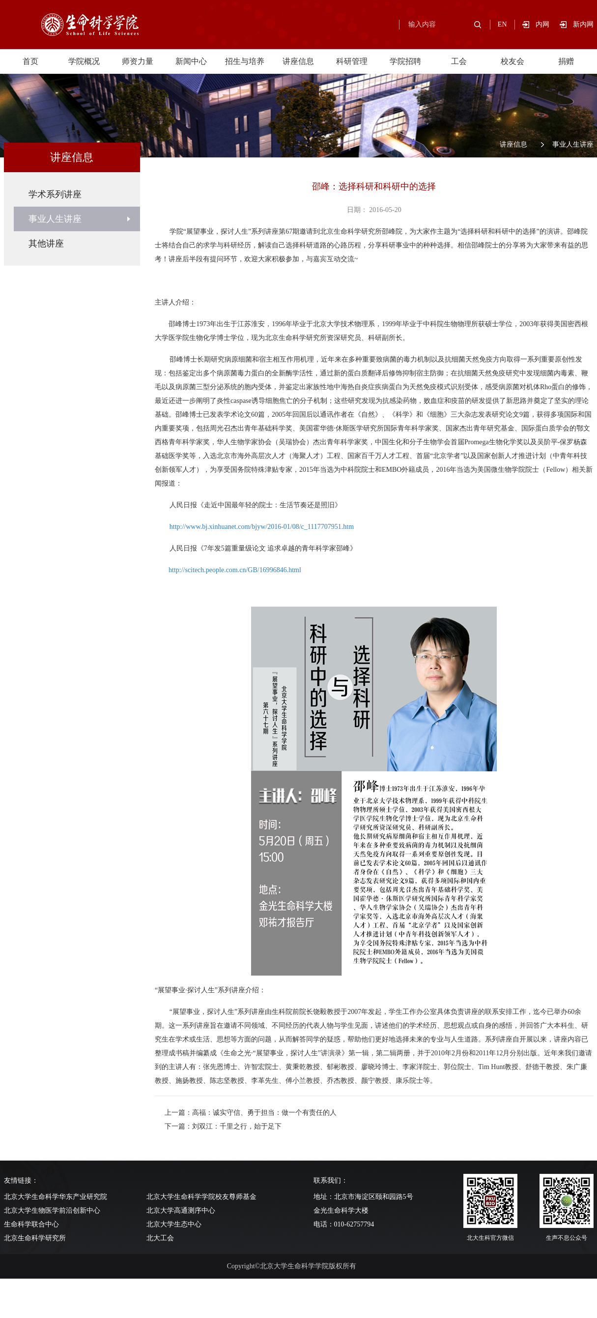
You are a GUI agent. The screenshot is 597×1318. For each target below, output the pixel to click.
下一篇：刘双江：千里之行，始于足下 (223, 1126)
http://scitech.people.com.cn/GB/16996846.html (235, 570)
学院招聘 (405, 61)
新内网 (583, 24)
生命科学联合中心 (31, 1224)
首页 (30, 61)
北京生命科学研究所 (35, 1238)
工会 (459, 61)
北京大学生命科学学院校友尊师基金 (201, 1196)
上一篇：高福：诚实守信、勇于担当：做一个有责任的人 (251, 1112)
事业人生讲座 (573, 144)
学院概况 (84, 61)
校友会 (512, 61)
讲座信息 (298, 61)
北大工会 (160, 1238)
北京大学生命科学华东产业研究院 (55, 1196)
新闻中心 (191, 61)
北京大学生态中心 (173, 1224)
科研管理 (352, 61)
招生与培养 (244, 61)
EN (502, 24)
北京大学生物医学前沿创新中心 (52, 1210)
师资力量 (137, 61)
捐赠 (566, 61)
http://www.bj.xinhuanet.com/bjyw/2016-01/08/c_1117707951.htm (262, 526)
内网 (548, 24)
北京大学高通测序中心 (180, 1210)
